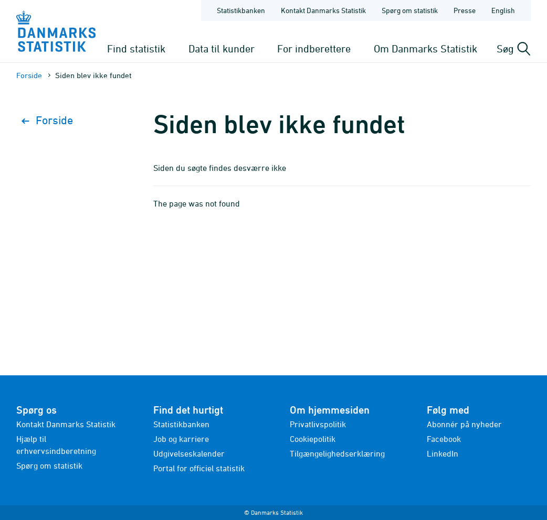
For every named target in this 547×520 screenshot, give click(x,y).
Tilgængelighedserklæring (337, 453)
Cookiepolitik (312, 438)
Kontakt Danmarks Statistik (65, 424)
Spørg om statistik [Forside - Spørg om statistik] (410, 10)
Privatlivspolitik (318, 424)
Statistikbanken (241, 10)
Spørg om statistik (49, 465)
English (503, 10)
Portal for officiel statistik (199, 468)
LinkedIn (442, 453)
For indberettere (314, 48)
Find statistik (136, 48)
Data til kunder (221, 48)
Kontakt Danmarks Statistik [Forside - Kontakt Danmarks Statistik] (323, 10)
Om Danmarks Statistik (425, 48)
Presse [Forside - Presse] (465, 10)
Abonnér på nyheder (464, 424)
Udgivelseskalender (189, 453)
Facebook (444, 438)
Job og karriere (181, 438)
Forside (29, 75)
